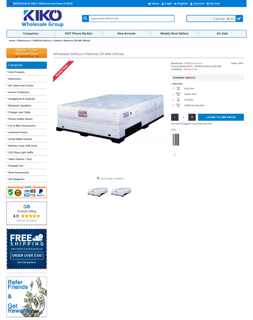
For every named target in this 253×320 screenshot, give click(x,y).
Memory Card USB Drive (22, 145)
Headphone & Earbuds (21, 98)
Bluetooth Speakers (19, 105)
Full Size (188, 99)
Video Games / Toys (20, 159)
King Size (189, 88)
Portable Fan (15, 165)
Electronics (14, 78)
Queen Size (190, 94)
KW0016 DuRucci (193, 63)
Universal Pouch (17, 132)
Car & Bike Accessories (22, 125)
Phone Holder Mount (20, 118)
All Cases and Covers (21, 85)
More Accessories (18, 172)
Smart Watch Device (20, 138)
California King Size (194, 105)
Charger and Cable (19, 112)
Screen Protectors (18, 92)
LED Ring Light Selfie (20, 152)
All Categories (16, 179)
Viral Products (16, 72)
